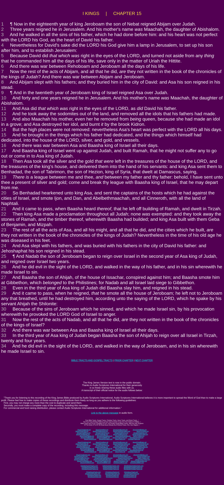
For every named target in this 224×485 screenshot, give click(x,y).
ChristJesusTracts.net (131, 472)
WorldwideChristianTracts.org (133, 467)
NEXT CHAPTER (144, 360)
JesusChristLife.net (142, 444)
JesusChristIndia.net (101, 447)
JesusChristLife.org (90, 439)
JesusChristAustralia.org (122, 436)
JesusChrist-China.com (142, 459)
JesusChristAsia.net (102, 442)
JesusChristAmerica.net (100, 444)
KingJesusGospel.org (136, 437)
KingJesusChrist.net (130, 477)
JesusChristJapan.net (140, 445)
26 (3, 266)
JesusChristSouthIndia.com (102, 459)
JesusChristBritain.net (139, 442)
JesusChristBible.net (103, 450)
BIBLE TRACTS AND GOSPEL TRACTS (92, 360)
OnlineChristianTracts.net (111, 469)
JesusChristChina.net (102, 445)
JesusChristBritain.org (140, 430)
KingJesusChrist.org (112, 477)
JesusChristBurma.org (120, 434)
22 (3, 214)
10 (3, 97)
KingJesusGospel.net (136, 450)
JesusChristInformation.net (121, 444)
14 (3, 129)
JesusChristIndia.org (101, 434)
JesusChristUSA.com (81, 456)
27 (3, 277)
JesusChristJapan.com (121, 461)
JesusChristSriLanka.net (140, 447)
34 (3, 345)
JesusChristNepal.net (83, 447)
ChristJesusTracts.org (112, 472)
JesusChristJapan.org (140, 433)
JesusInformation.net (105, 451)
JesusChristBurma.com (82, 458)
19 (3, 177)
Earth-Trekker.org (138, 436)
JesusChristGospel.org (120, 437)
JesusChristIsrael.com (83, 455)
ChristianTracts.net (134, 451)
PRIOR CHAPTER (123, 360)
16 (3, 145)
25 (3, 256)
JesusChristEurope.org (120, 430)
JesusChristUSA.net (82, 444)
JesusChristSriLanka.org (140, 434)
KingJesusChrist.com (94, 477)
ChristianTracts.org (134, 439)
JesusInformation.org (105, 439)
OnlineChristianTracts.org (111, 467)
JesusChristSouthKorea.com (103, 458)
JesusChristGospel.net (120, 450)
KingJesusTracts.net (130, 475)
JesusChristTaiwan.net (87, 448)
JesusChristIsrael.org (84, 430)
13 (3, 119)
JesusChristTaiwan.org (87, 436)
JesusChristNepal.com (81, 459)
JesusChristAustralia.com (139, 461)
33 (3, 335)
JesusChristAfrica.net (83, 445)
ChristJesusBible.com (137, 462)
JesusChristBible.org (103, 437)
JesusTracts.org (120, 439)
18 (3, 161)
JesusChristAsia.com (101, 455)
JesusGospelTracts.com (92, 473)
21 (3, 208)
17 (3, 150)
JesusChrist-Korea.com (125, 458)
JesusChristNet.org (142, 431)
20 (3, 192)
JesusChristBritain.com (140, 455)
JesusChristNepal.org (83, 434)
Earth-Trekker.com (143, 458)
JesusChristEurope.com (120, 455)
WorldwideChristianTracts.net (133, 469)
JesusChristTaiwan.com (84, 461)
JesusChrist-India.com (123, 459)
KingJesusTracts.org (112, 475)
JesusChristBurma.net (120, 447)
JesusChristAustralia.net (122, 448)
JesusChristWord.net (87, 450)
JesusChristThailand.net (104, 448)
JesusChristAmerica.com (100, 456)
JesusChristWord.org (87, 437)
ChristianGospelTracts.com (89, 466)
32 (3, 330)
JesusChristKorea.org (121, 433)
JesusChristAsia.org (102, 430)
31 (3, 319)
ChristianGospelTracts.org (90, 467)
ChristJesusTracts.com (93, 472)
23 (3, 229)
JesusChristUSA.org (81, 431)
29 (3, 293)
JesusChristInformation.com (122, 456)
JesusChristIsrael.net (84, 442)
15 (3, 134)
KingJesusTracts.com (94, 475)
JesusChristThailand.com (103, 461)
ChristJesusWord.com (120, 462)
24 (3, 245)
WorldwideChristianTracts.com (133, 466)
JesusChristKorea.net (121, 445)
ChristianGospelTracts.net (90, 469)
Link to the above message (104, 413)
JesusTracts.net (120, 451)
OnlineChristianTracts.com (111, 466)
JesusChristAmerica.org (100, 431)
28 (3, 287)
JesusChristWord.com (87, 462)
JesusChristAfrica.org (83, 433)
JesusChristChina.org (102, 433)
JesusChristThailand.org (104, 436)
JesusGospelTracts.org (112, 473)
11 (3, 108)
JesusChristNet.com (143, 456)
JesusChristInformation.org (121, 431)
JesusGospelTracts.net (131, 473)
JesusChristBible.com (104, 462)
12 (3, 113)
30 (3, 309)
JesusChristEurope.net (120, 442)
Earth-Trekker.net (138, 448)
